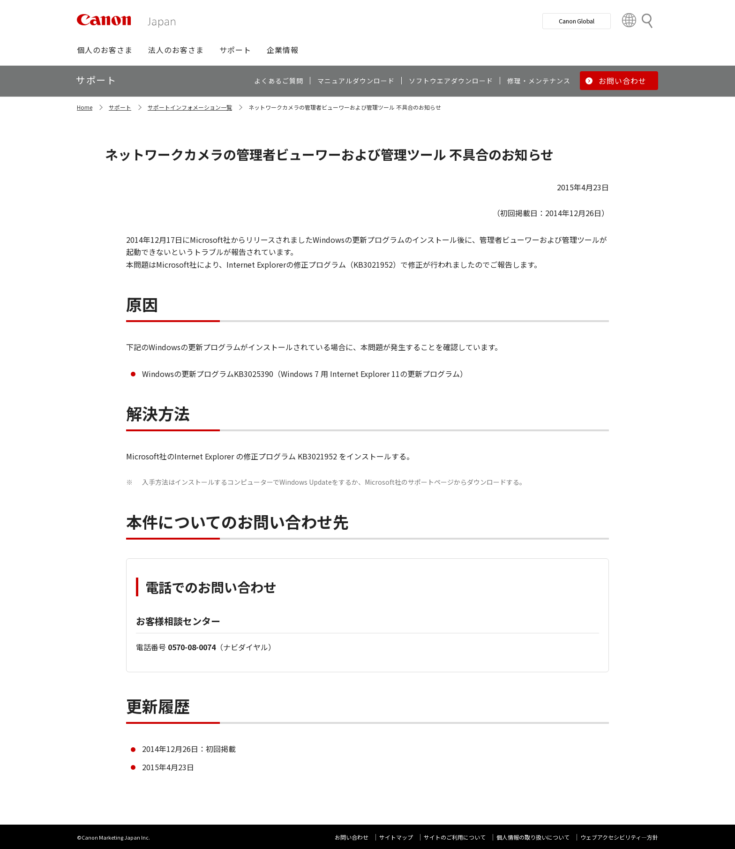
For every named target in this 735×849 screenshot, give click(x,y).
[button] (105, 49)
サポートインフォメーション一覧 (190, 107)
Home (84, 107)
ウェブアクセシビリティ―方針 (619, 837)
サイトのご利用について (455, 837)
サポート (120, 107)
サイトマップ (396, 837)
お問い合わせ (351, 837)
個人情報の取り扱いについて (533, 837)
